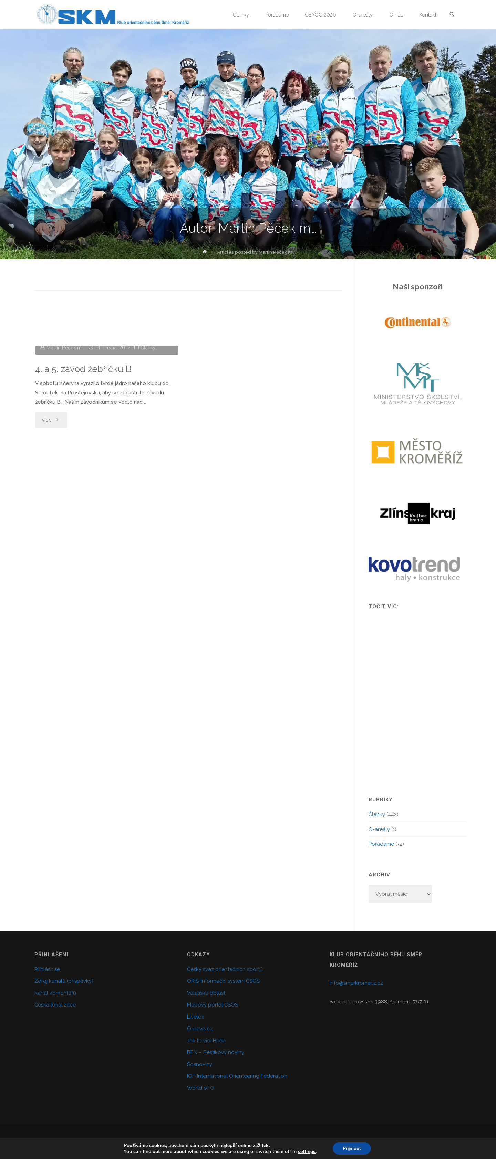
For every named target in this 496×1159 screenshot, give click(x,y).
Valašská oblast (206, 993)
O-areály (379, 829)
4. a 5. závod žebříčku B (84, 424)
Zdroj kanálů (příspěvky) (63, 981)
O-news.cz (200, 1028)
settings (306, 1151)
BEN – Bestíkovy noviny (215, 1052)
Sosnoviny (199, 1064)
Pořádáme (381, 844)
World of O (200, 1088)
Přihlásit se (47, 969)
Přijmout (351, 1148)
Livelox (195, 1017)
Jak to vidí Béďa (206, 1040)
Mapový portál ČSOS (212, 1005)
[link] (451, 15)
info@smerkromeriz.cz (356, 983)
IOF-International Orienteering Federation (237, 1076)
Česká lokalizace (55, 1005)
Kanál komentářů (55, 993)
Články (149, 403)
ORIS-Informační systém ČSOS (223, 981)
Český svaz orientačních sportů (225, 969)
